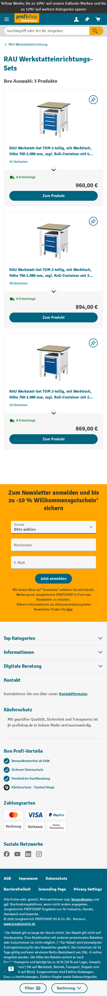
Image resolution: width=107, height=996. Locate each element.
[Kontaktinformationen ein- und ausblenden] (11, 969)
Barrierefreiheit (17, 889)
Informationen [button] (53, 652)
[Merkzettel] (87, 19)
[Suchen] (96, 30)
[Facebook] (7, 855)
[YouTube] (17, 855)
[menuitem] (76, 19)
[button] (53, 666)
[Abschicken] (53, 579)
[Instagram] (39, 855)
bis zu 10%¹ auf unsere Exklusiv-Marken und (63, 3)
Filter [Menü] (33, 988)
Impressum (28, 878)
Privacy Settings (88, 889)
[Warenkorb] (98, 19)
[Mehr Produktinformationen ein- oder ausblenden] (53, 170)
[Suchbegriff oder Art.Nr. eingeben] (46, 30)
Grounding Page (52, 889)
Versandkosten (82, 899)
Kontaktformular (73, 693)
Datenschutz (56, 878)
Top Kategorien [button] (53, 638)
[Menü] (7, 19)
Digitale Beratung (23, 666)
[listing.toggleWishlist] (93, 99)
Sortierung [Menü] (69, 988)
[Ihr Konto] (76, 19)
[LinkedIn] (28, 855)
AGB (7, 878)
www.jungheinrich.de (19, 924)
